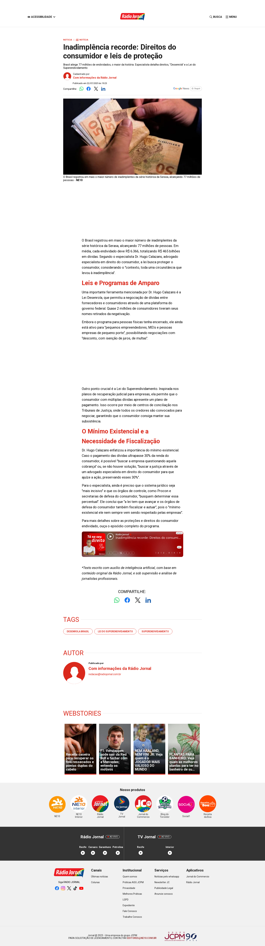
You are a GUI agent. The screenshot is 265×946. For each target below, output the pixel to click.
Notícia (82, 40)
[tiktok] (75, 888)
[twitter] (69, 888)
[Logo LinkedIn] (103, 89)
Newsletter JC (162, 882)
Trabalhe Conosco (132, 917)
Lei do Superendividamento (115, 631)
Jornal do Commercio (197, 876)
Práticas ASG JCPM (133, 882)
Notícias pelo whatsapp (166, 876)
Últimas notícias (99, 876)
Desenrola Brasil (78, 631)
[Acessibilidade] (42, 17)
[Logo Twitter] (96, 89)
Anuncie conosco (163, 893)
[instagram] (63, 888)
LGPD (125, 899)
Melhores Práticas (132, 893)
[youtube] (81, 888)
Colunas (95, 882)
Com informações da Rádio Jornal (94, 77)
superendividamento (155, 631)
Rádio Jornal (193, 882)
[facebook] (57, 888)
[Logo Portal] (132, 16)
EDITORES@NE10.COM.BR (141, 938)
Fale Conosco (130, 911)
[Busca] (216, 17)
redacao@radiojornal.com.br (105, 674)
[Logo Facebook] (88, 89)
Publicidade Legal (163, 888)
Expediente (129, 905)
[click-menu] (231, 17)
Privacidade (129, 888)
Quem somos (130, 876)
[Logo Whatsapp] (81, 89)
